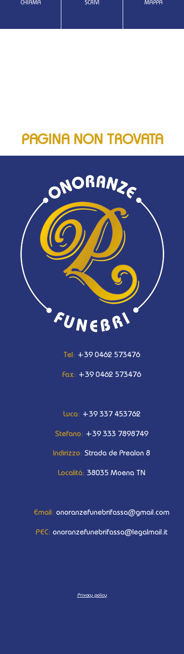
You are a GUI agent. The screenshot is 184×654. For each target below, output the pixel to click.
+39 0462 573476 (92, 354)
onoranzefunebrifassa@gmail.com (92, 512)
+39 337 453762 (92, 413)
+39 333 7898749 (92, 433)
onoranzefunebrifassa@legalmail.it (92, 531)
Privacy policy (92, 595)
